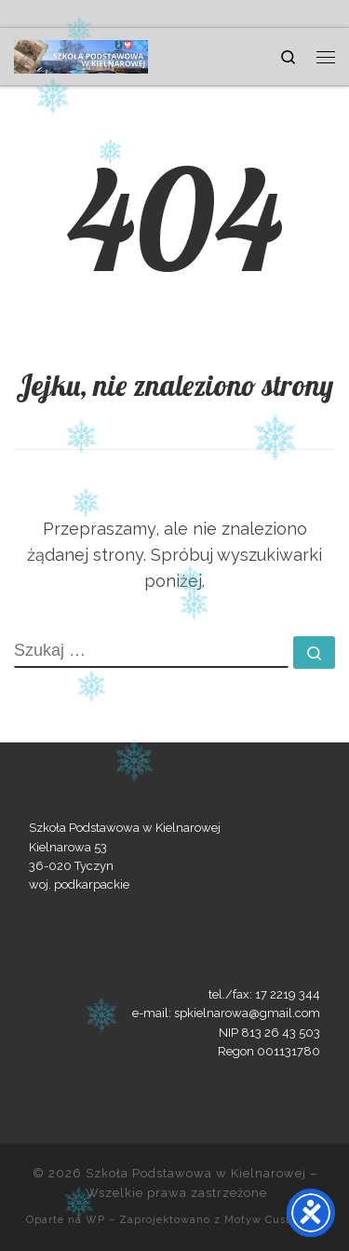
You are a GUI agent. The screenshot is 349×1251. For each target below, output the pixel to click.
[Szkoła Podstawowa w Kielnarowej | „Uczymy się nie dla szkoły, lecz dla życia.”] (81, 54)
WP (95, 1220)
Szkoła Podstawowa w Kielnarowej (196, 1173)
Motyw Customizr (273, 1220)
